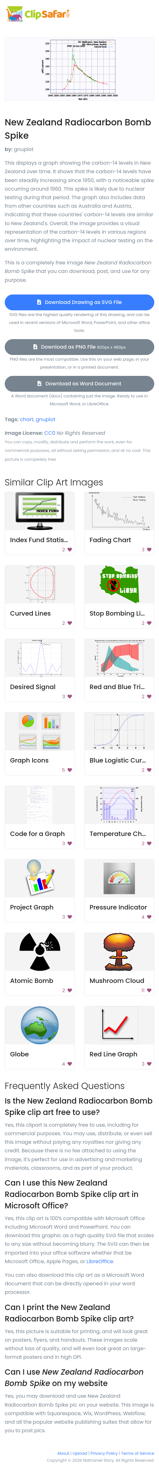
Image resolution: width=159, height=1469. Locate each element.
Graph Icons (29, 760)
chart (26, 419)
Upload (80, 1453)
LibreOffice (99, 1261)
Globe (19, 1054)
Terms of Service (137, 1453)
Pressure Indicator (118, 907)
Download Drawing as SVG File (79, 302)
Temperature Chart (120, 833)
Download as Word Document (79, 383)
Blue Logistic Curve (119, 760)
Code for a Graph (37, 833)
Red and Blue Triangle (124, 686)
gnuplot (45, 419)
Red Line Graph (114, 1054)
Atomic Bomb (31, 980)
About (63, 1453)
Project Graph (32, 907)
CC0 (50, 433)
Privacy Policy (104, 1453)
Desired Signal (33, 686)
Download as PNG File (79, 347)
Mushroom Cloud (117, 980)
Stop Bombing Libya (121, 613)
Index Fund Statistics (42, 539)
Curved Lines (30, 613)
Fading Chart (110, 539)
